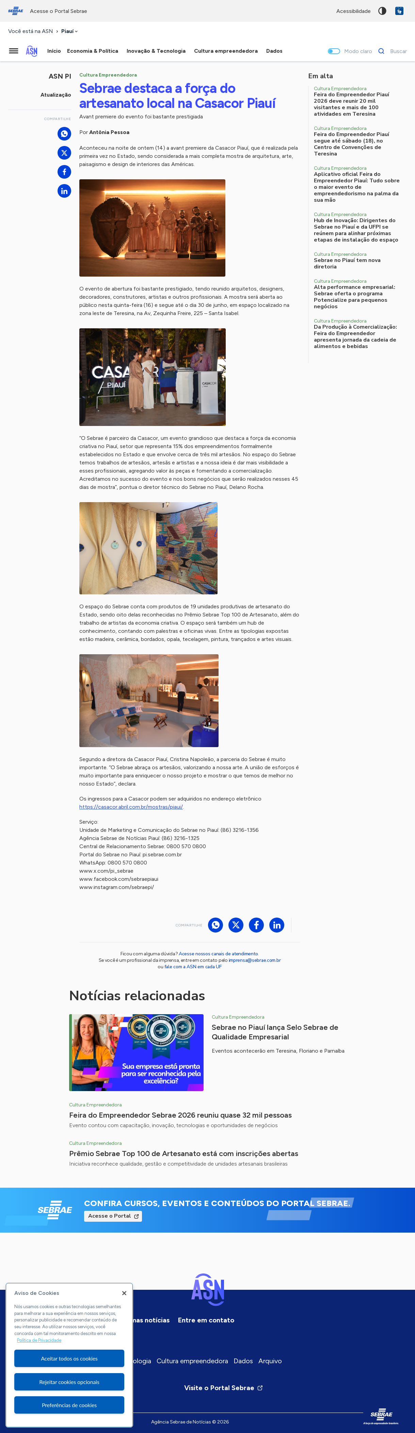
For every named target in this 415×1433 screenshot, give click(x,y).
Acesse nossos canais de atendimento (218, 954)
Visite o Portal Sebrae (223, 1387)
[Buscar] (390, 51)
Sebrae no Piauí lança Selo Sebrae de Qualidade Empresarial (275, 1032)
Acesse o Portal (109, 1216)
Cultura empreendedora (192, 1361)
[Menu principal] (13, 51)
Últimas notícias (144, 1320)
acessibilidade (353, 11)
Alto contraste (382, 10)
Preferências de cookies (69, 1405)
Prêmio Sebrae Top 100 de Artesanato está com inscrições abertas (183, 1153)
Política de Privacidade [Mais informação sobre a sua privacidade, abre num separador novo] (39, 1340)
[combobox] (70, 31)
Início (54, 51)
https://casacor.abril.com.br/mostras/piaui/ (131, 807)
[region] (69, 1355)
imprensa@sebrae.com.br (255, 960)
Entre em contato (206, 1320)
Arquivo (270, 1361)
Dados (243, 1361)
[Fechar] (124, 1293)
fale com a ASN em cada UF (193, 966)
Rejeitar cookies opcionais (69, 1382)
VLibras (399, 10)
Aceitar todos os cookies (69, 1358)
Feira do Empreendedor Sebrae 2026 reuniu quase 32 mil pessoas (180, 1115)
